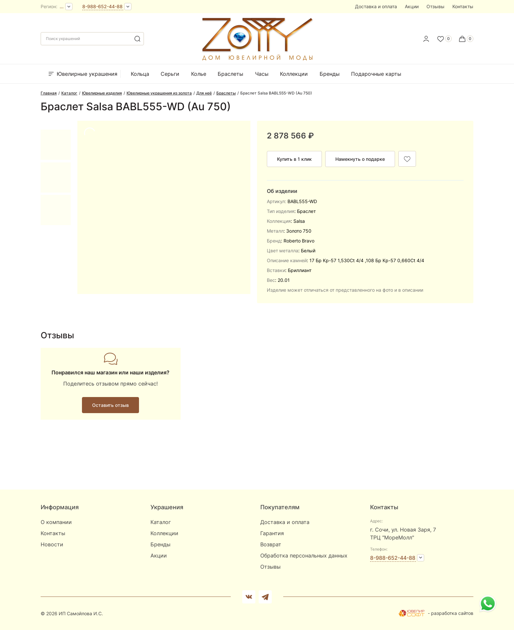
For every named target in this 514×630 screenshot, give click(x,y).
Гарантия (272, 533)
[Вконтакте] (248, 596)
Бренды (330, 74)
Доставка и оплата (376, 6)
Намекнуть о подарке (360, 159)
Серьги (170, 74)
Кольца (140, 74)
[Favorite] (444, 39)
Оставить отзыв (110, 405)
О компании (56, 522)
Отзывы (435, 6)
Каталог (160, 522)
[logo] (257, 59)
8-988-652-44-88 (102, 6)
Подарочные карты (376, 74)
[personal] (426, 39)
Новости (52, 544)
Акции (412, 6)
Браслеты (230, 74)
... (62, 6)
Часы (261, 74)
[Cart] (465, 39)
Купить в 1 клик (294, 159)
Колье (198, 74)
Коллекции (294, 74)
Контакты (462, 6)
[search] (137, 39)
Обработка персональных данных (303, 555)
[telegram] (265, 596)
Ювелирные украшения (82, 74)
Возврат (270, 544)
